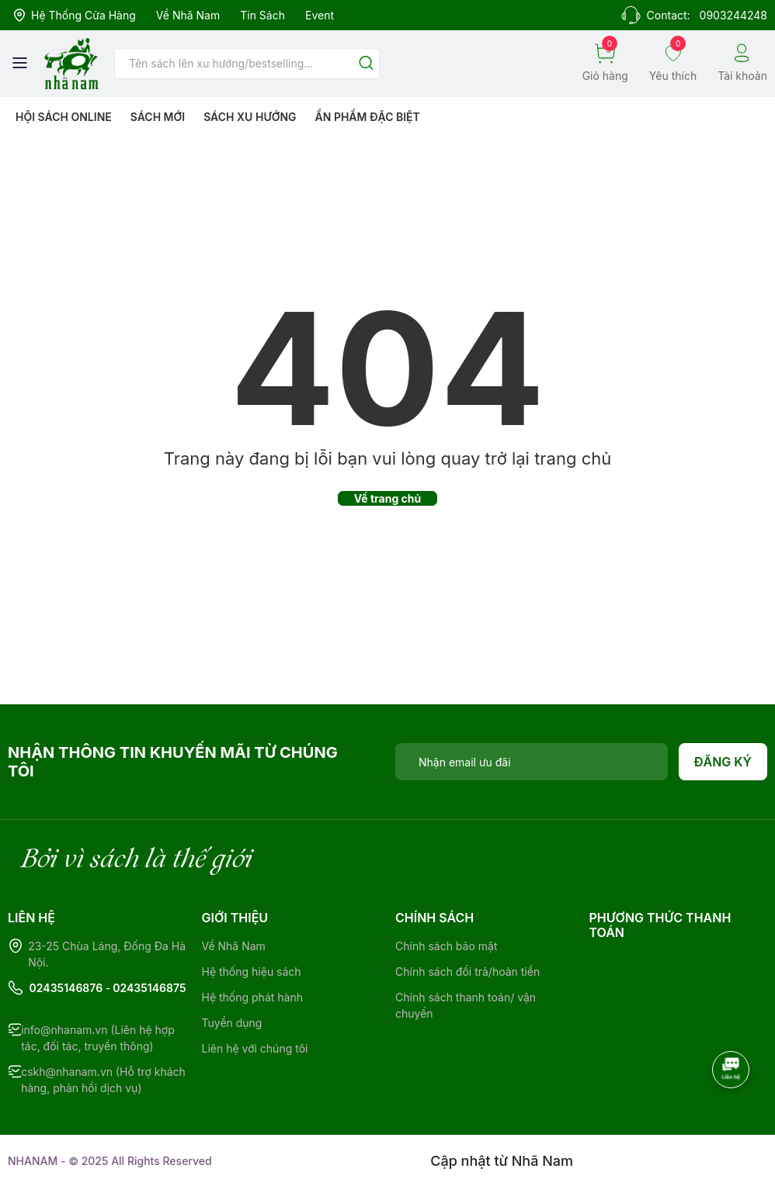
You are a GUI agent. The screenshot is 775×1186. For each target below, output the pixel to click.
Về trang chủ (388, 498)
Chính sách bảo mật (446, 946)
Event (319, 15)
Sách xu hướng (249, 116)
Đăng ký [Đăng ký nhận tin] (723, 761)
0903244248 (733, 15)
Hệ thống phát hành (252, 997)
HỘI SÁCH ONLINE (64, 116)
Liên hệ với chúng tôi (255, 1048)
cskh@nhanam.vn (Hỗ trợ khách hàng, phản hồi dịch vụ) (103, 1079)
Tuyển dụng (232, 1022)
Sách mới (158, 116)
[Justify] (366, 64)
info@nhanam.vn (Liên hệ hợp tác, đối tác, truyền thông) (98, 1038)
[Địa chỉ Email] (531, 761)
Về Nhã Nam (188, 15)
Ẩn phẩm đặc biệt (367, 116)
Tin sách (262, 15)
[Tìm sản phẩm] (247, 63)
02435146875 (149, 987)
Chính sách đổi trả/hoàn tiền (467, 971)
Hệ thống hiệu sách (251, 971)
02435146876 (66, 987)
